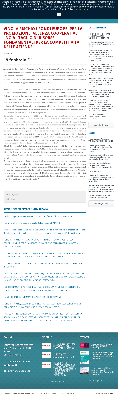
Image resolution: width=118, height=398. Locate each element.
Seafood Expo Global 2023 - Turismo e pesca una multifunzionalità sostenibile (100, 165)
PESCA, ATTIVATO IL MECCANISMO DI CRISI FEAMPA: (97, 117)
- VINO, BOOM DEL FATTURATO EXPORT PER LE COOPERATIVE (32, 297)
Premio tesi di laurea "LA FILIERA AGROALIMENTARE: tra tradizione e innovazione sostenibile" (101, 178)
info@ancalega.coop (19, 370)
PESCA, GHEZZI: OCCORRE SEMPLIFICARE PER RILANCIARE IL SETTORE (99, 36)
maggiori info (81, 9)
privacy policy (57, 393)
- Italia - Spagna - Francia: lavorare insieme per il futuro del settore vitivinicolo (38, 216)
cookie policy (69, 393)
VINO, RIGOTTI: (94, 171)
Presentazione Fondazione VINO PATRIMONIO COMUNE (100, 140)
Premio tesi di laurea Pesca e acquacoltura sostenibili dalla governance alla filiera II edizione (100, 148)
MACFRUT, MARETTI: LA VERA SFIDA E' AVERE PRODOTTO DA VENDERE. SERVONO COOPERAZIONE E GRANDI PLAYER (100, 82)
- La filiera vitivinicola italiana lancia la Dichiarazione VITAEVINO (32, 223)
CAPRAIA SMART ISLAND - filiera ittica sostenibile (99, 196)
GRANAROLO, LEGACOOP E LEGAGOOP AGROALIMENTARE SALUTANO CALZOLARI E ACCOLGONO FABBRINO (101, 93)
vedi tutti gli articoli (101, 125)
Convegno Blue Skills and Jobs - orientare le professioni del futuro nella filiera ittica (101, 157)
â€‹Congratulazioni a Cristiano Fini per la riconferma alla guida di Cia (101, 44)
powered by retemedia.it (105, 393)
